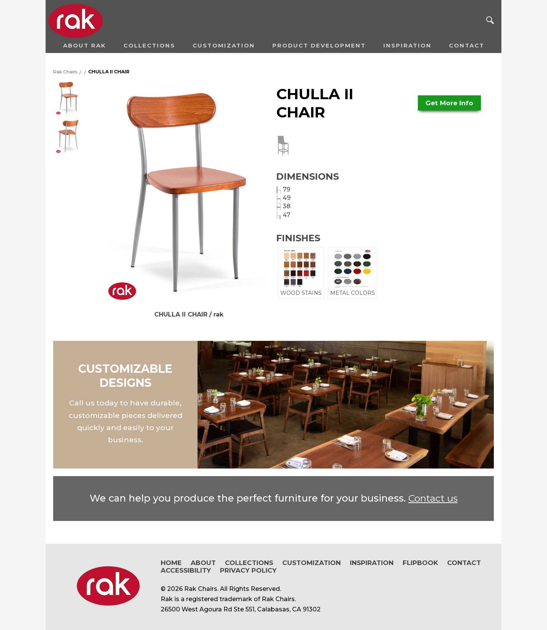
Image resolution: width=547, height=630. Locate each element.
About (203, 563)
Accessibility (186, 570)
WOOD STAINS (301, 273)
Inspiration (407, 45)
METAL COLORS (352, 273)
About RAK (84, 45)
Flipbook (420, 563)
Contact (466, 45)
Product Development (319, 45)
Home (171, 563)
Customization (224, 45)
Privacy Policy (248, 570)
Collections (149, 45)
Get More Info (449, 103)
